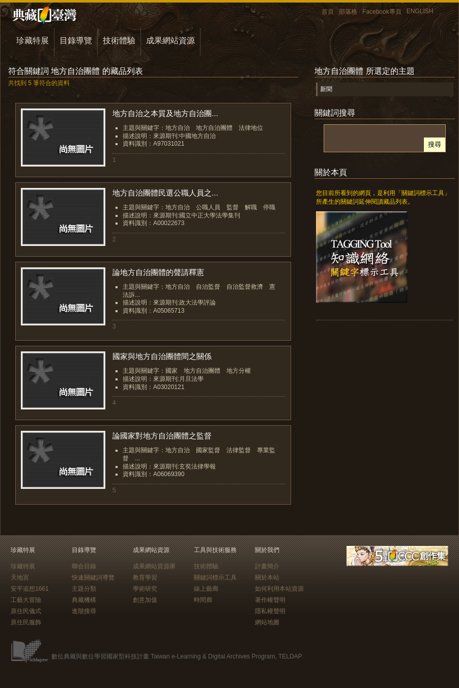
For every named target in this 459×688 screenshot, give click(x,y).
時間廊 (203, 599)
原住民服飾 (26, 622)
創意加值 (145, 599)
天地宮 (20, 577)
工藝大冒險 (26, 599)
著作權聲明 (270, 599)
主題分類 (84, 588)
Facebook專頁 (381, 11)
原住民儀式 (26, 611)
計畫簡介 (267, 566)
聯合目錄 (84, 566)
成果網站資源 (170, 40)
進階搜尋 (84, 611)
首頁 (328, 11)
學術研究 (145, 588)
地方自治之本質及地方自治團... (165, 113)
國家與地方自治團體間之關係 (162, 356)
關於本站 (267, 577)
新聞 (326, 89)
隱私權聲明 (270, 611)
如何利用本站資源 (279, 588)
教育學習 (145, 577)
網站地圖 (267, 622)
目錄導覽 (76, 40)
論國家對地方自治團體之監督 (162, 435)
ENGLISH (420, 11)
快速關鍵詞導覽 (93, 577)
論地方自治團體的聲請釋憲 (158, 272)
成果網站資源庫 (154, 566)
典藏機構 (84, 599)
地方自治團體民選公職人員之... (165, 192)
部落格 (348, 11)
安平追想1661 (30, 588)
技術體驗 (119, 40)
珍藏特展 (32, 40)
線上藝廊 (206, 588)
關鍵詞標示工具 (215, 577)
